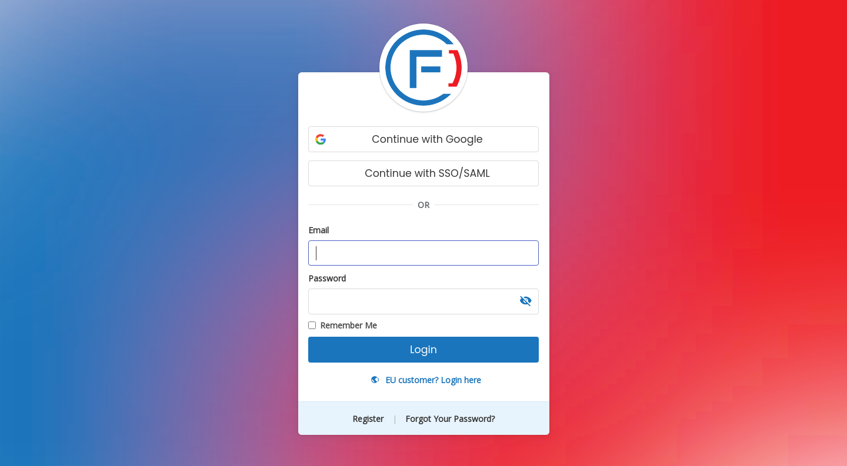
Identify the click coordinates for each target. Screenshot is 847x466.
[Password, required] (423, 301)
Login (423, 350)
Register (369, 418)
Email (318, 230)
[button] (526, 301)
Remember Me (342, 325)
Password (327, 278)
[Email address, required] (423, 253)
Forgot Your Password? (450, 418)
